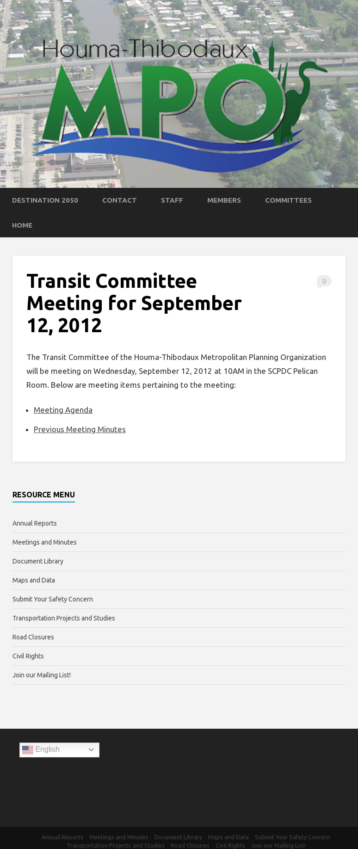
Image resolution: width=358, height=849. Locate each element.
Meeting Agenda (63, 409)
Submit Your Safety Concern (52, 599)
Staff (172, 200)
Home (22, 225)
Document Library (37, 561)
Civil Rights (28, 656)
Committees (288, 200)
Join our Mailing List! (41, 675)
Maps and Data (33, 580)
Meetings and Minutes (44, 542)
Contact (119, 200)
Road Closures (33, 637)
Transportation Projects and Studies (63, 618)
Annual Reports (34, 523)
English (41, 750)
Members (224, 200)
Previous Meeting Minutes (80, 429)
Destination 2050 (45, 200)
